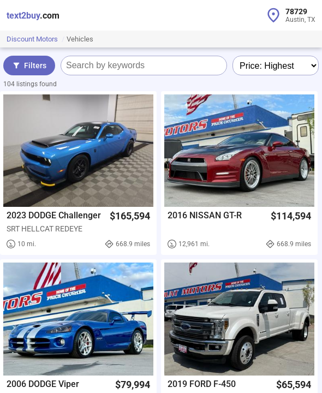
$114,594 (291, 216)
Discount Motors (33, 39)
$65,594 (293, 384)
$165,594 (130, 216)
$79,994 (132, 384)
